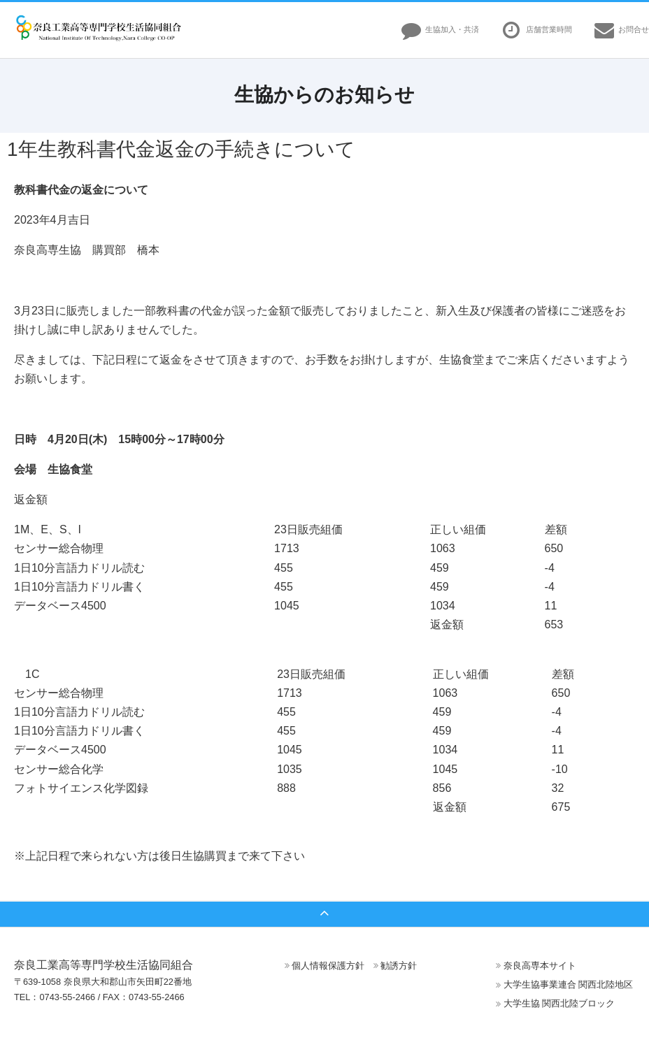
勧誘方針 (398, 965)
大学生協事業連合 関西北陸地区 (569, 984)
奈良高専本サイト (540, 965)
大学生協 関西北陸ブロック (559, 1003)
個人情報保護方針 (328, 965)
